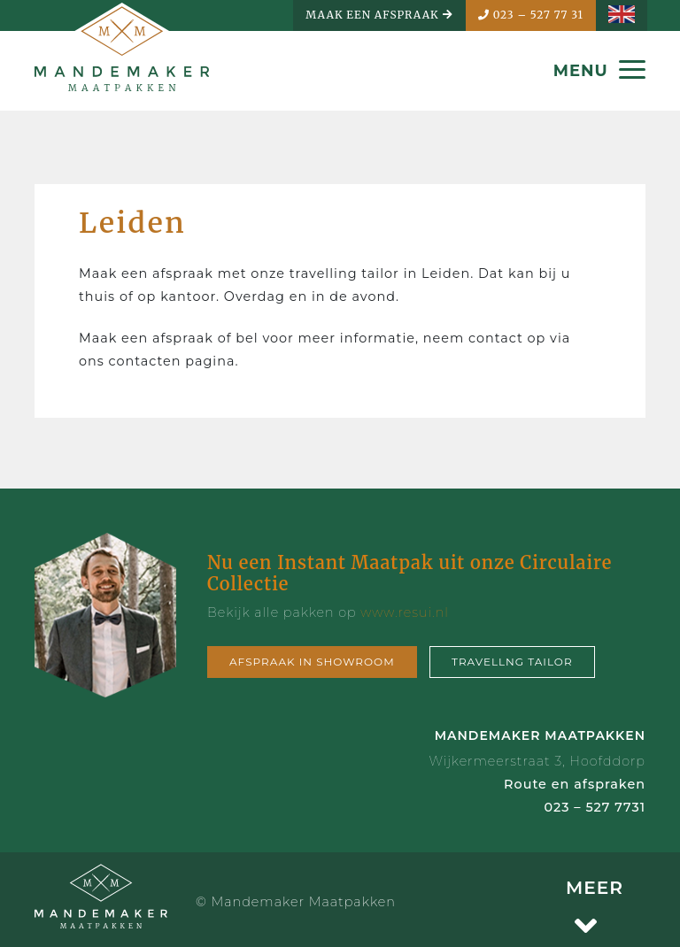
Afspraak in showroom (312, 661)
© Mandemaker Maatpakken (296, 902)
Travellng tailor (512, 661)
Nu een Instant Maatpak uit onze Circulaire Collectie (409, 573)
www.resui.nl (404, 612)
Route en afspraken (574, 784)
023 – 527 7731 (594, 807)
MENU (599, 71)
